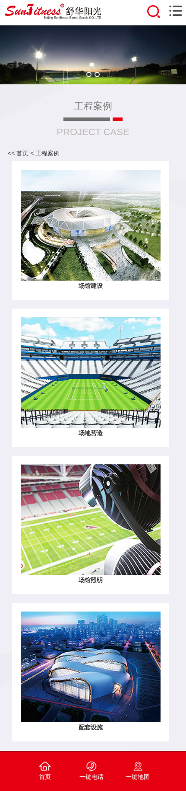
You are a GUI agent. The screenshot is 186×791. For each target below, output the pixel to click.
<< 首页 (18, 153)
